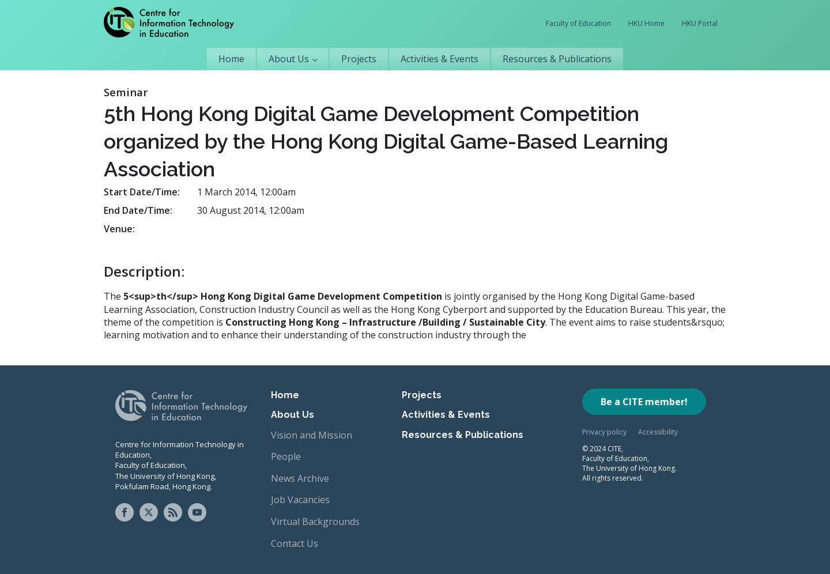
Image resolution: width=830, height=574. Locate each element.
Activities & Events (439, 58)
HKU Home (646, 23)
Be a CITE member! (644, 401)
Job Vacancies (300, 499)
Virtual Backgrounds (315, 521)
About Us (289, 58)
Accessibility (658, 432)
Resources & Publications (557, 58)
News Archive (300, 478)
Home (231, 58)
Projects (358, 58)
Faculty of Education (578, 23)
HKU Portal (700, 23)
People (286, 456)
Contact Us (294, 543)
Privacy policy (604, 432)
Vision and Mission (311, 435)
